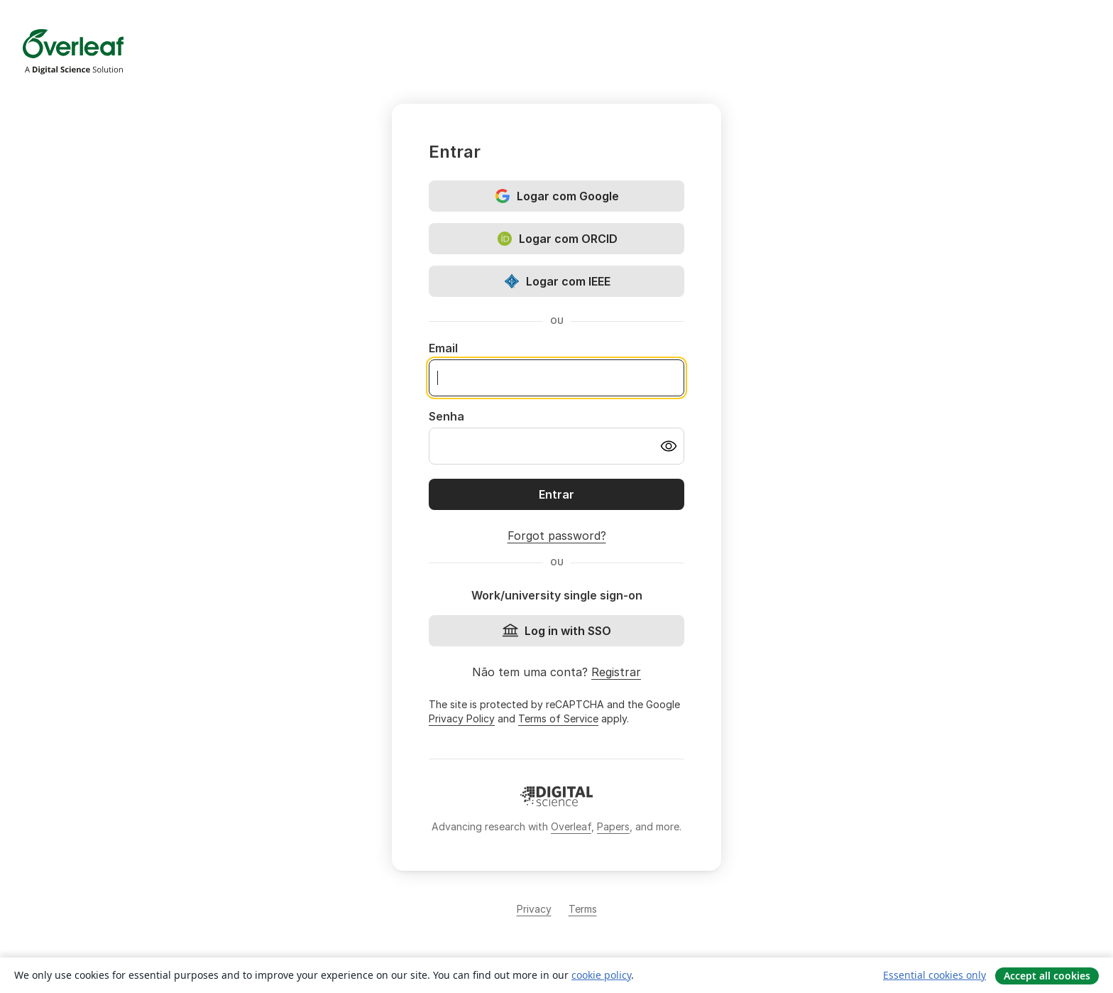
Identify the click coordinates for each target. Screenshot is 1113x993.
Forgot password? (557, 535)
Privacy (534, 909)
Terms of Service (558, 718)
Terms (583, 909)
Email (443, 348)
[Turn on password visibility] (668, 446)
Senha (446, 416)
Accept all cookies (1047, 975)
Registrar (616, 672)
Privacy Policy (462, 718)
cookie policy (601, 975)
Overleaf (571, 826)
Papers (613, 826)
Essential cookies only (934, 975)
